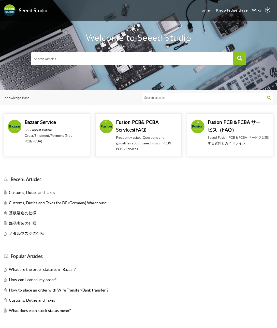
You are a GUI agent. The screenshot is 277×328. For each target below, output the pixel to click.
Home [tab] (204, 10)
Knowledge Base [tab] (232, 10)
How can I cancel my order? (33, 279)
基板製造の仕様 (22, 213)
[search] (132, 59)
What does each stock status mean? (40, 310)
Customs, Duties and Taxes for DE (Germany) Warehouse (58, 203)
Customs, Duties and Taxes (32, 192)
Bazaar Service (40, 122)
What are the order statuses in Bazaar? (42, 269)
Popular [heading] (27, 256)
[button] (267, 10)
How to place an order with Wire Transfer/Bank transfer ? (58, 290)
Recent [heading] (26, 179)
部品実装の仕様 (22, 223)
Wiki (256, 10)
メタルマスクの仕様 (26, 233)
